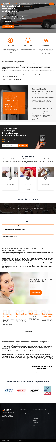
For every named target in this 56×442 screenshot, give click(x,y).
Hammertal (35, 418)
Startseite (14, 3)
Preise (35, 3)
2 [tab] (28, 395)
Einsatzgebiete (22, 3)
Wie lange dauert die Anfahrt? (10, 236)
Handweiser (35, 422)
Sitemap (4, 423)
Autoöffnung (28, 184)
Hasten (34, 432)
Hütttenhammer (36, 430)
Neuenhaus (35, 416)
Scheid (34, 411)
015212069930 (9, 323)
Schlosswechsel (10, 184)
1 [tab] (27, 395)
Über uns (40, 3)
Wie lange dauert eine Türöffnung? (11, 233)
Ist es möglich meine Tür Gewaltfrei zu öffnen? (14, 229)
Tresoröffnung (45, 184)
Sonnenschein (36, 427)
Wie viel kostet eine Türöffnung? (11, 225)
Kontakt (45, 3)
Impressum (4, 422)
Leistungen (29, 3)
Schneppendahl (36, 429)
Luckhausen (35, 413)
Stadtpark (35, 420)
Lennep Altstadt (36, 414)
